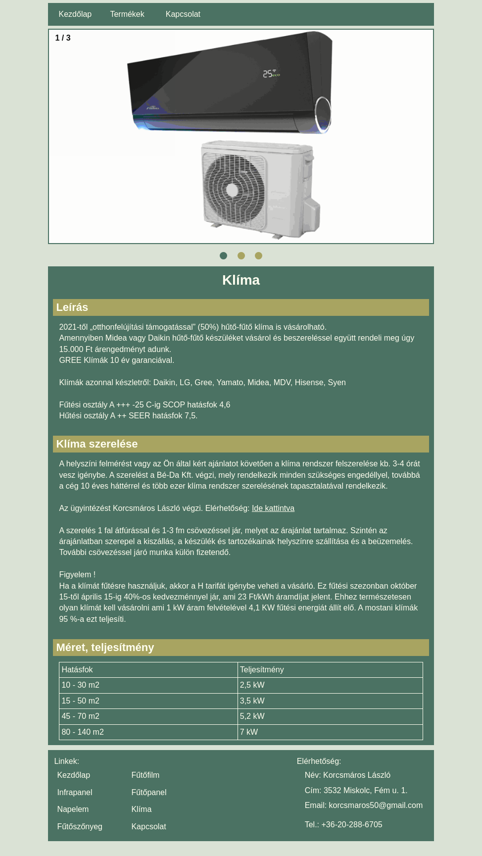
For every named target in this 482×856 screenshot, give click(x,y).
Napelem (73, 809)
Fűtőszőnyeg (79, 826)
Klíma (141, 809)
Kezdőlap (75, 14)
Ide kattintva (273, 508)
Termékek (127, 14)
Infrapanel (74, 792)
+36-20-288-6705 (351, 824)
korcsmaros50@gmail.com (376, 805)
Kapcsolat (183, 14)
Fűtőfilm (145, 775)
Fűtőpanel (148, 792)
